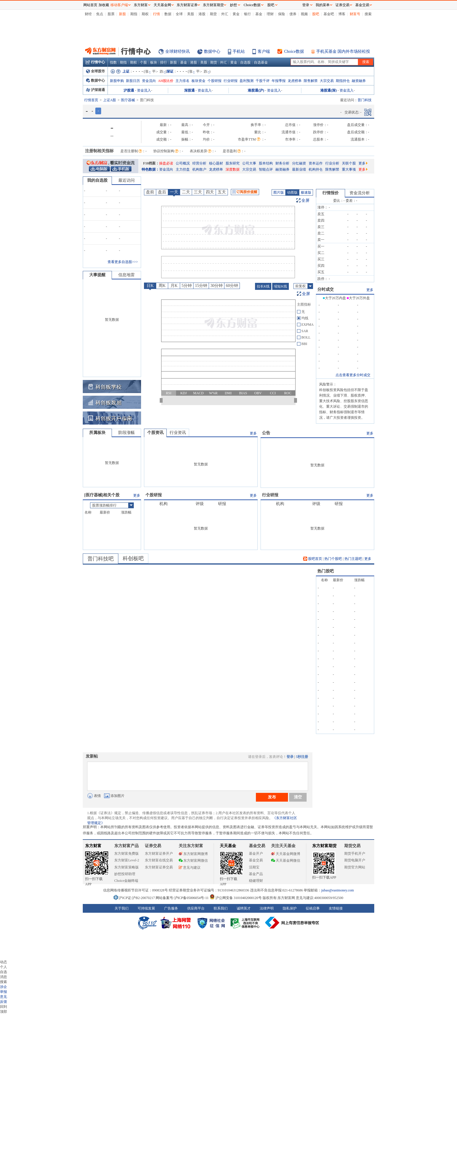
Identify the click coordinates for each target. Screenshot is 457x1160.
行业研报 (231, 81)
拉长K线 (263, 286)
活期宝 (254, 867)
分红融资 (299, 163)
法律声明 (267, 908)
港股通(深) (328, 90)
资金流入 (144, 90)
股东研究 (233, 163)
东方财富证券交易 (159, 867)
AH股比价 (165, 81)
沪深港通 (95, 90)
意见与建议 (190, 867)
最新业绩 (299, 169)
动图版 (292, 192)
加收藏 (104, 5)
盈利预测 (247, 81)
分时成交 (325, 289)
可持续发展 (146, 908)
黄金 (236, 14)
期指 (133, 14)
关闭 (77, 15)
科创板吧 (133, 558)
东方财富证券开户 (159, 853)
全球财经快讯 (177, 51)
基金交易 (256, 860)
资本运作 (316, 163)
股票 (111, 14)
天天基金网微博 (285, 854)
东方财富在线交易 (159, 860)
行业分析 (332, 163)
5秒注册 (302, 757)
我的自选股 (97, 180)
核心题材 (216, 163)
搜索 (368, 14)
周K (162, 285)
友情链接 (336, 908)
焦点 (99, 14)
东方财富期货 (324, 846)
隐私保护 (290, 908)
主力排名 (182, 81)
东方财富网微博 (193, 854)
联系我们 (221, 908)
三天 (198, 192)
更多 (363, 163)
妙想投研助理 (124, 874)
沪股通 (129, 90)
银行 (247, 14)
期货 (213, 14)
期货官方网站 (354, 867)
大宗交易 (327, 81)
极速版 (306, 192)
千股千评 (263, 81)
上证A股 (109, 100)
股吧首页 (312, 559)
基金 (258, 14)
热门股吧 (325, 571)
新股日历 (133, 81)
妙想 (233, 5)
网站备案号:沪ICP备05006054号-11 (183, 898)
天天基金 (228, 846)
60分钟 (232, 285)
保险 (281, 14)
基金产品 (256, 874)
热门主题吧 (353, 559)
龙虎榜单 (295, 81)
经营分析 (199, 163)
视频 (304, 14)
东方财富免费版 (126, 853)
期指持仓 (343, 81)
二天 (186, 192)
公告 (266, 433)
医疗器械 (128, 100)
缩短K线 (280, 286)
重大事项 (349, 169)
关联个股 (349, 163)
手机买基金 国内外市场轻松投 (343, 51)
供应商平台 (196, 908)
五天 (222, 192)
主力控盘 (183, 169)
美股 (190, 14)
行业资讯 (178, 432)
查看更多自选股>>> (123, 262)
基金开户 (256, 853)
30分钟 (216, 285)
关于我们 (122, 908)
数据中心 (212, 51)
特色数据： (150, 169)
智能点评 (266, 169)
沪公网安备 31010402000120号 (236, 898)
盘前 (150, 192)
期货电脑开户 (354, 860)
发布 (272, 797)
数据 (167, 14)
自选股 (245, 62)
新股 (122, 14)
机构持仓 (316, 169)
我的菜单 (323, 5)
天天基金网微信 (285, 860)
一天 (174, 192)
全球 (179, 14)
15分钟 (201, 285)
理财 (270, 14)
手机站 (239, 51)
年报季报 (279, 81)
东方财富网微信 (193, 860)
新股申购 (117, 81)
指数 (113, 62)
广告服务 (171, 908)
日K (150, 285)
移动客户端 (119, 5)
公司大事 (249, 163)
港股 (201, 14)
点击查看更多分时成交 (352, 375)
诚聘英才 (244, 908)
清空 (298, 797)
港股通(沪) (256, 90)
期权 (145, 14)
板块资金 (198, 81)
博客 (341, 14)
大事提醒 (97, 275)
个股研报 (215, 81)
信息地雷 (126, 275)
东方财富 (93, 846)
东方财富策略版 (126, 867)
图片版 (278, 192)
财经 (88, 14)
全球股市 (95, 71)
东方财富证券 (187, 5)
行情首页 (91, 100)
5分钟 (187, 285)
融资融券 (359, 81)
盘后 (162, 192)
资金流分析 (359, 193)
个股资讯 (155, 432)
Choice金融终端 (126, 881)
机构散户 (199, 169)
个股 (143, 62)
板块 (153, 62)
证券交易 (342, 5)
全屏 (305, 200)
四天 (210, 192)
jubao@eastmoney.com (337, 890)
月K (174, 285)
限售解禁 (311, 81)
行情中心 (95, 62)
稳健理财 (256, 881)
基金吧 (329, 14)
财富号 (355, 14)
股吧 (315, 14)
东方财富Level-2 (126, 860)
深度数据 (233, 169)
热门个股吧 (333, 559)
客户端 (264, 51)
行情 (156, 14)
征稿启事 (313, 908)
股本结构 (266, 163)
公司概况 (183, 163)
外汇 (224, 14)
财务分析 (282, 163)
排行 (163, 62)
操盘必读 (166, 163)
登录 (289, 757)
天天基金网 (162, 5)
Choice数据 (294, 51)
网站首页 (90, 5)
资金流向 (149, 81)
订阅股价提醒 (245, 192)
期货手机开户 (354, 853)
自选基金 (261, 62)
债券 (292, 14)
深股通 (189, 90)
